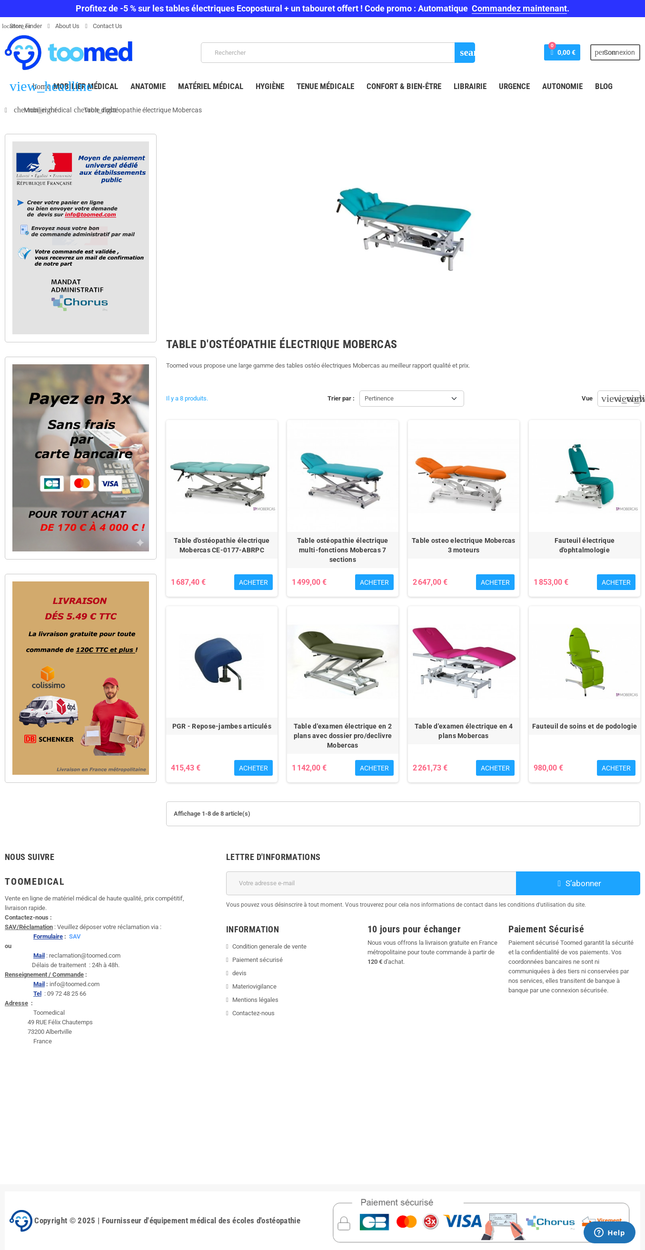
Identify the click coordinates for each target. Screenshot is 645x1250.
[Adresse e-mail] (371, 883)
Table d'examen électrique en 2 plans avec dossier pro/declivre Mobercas (343, 735)
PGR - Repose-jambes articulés (221, 726)
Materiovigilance (254, 986)
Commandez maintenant (519, 8)
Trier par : (341, 398)
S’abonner (578, 883)
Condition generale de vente (269, 946)
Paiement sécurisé (257, 959)
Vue (587, 398)
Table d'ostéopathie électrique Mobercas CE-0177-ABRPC (221, 545)
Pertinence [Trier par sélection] (379, 398)
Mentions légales (255, 999)
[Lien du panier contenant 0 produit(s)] (562, 52)
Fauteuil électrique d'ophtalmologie (585, 545)
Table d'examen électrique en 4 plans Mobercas (464, 731)
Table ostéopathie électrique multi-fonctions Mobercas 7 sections (342, 550)
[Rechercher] (338, 52)
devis (239, 973)
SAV (75, 936)
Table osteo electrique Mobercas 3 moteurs (464, 545)
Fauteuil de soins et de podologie (584, 726)
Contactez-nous (253, 1013)
